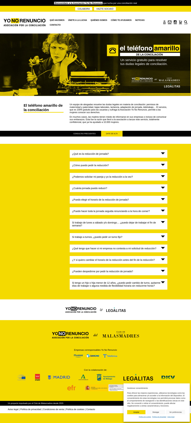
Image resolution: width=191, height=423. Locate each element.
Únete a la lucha (77, 20)
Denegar (156, 412)
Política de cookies (145, 417)
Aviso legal (170, 417)
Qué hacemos (57, 20)
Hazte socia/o (104, 9)
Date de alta (112, 134)
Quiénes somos (99, 20)
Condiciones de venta (53, 409)
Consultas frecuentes (84, 134)
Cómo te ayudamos (121, 20)
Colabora (84, 9)
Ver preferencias (175, 412)
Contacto (55, 25)
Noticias (139, 20)
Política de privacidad (159, 417)
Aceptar (136, 412)
